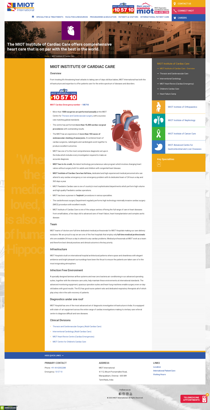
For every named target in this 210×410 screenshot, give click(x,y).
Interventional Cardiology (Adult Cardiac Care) (72, 332)
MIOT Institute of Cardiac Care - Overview (177, 68)
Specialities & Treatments (49, 17)
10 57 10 (58, 372)
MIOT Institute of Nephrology (181, 120)
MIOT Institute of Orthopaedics (182, 107)
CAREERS (182, 18)
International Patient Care (154, 17)
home (47, 56)
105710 (85, 105)
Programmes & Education (103, 17)
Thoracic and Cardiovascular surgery (77, 116)
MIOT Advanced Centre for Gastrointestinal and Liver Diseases (184, 147)
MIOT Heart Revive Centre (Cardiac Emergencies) (73, 337)
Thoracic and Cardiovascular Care (174, 74)
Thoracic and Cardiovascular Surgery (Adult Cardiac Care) (77, 326)
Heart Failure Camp (168, 94)
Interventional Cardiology (170, 79)
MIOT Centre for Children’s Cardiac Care (69, 342)
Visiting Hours (159, 374)
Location (157, 367)
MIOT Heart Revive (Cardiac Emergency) (177, 84)
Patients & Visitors (128, 17)
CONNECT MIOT (186, 10)
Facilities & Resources (76, 17)
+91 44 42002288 (58, 368)
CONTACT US (184, 3)
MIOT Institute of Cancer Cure (182, 133)
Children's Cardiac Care (169, 89)
